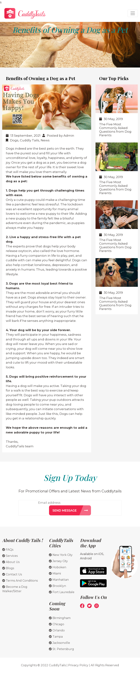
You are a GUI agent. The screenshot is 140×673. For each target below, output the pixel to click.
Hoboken (57, 567)
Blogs (8, 568)
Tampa (56, 636)
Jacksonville (59, 643)
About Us (11, 562)
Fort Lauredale (61, 592)
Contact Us (12, 574)
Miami (55, 573)
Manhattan (59, 579)
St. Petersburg (61, 649)
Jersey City (58, 561)
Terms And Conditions (20, 580)
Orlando (57, 630)
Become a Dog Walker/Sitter (14, 589)
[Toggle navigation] (133, 13)
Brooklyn (57, 586)
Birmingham (60, 618)
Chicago (56, 624)
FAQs (7, 549)
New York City (61, 555)
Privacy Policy (78, 665)
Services (10, 556)
